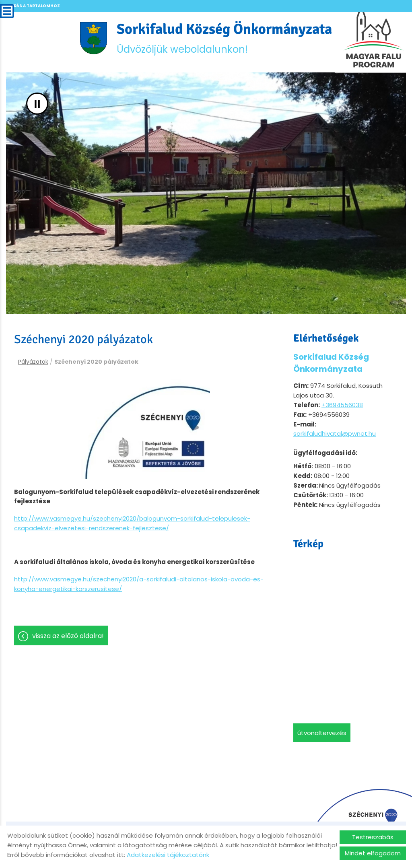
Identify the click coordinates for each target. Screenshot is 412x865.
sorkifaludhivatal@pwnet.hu (334, 433)
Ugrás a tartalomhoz (33, 6)
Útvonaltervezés (321, 733)
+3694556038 (342, 405)
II (37, 103)
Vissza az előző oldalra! (68, 636)
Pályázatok (33, 362)
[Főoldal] (93, 38)
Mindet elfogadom (373, 853)
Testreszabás (372, 837)
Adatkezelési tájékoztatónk (168, 855)
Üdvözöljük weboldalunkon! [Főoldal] (224, 38)
